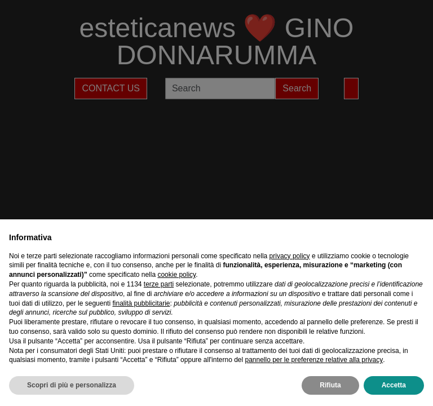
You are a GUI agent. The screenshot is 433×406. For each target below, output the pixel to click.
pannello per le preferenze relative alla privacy (314, 360)
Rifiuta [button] (330, 385)
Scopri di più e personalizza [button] (71, 385)
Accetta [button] (394, 385)
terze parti (159, 284)
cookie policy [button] (176, 275)
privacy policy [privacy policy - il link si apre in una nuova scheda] (289, 256)
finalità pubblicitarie (141, 303)
